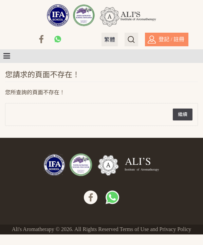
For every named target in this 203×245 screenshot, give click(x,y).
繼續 (182, 114)
